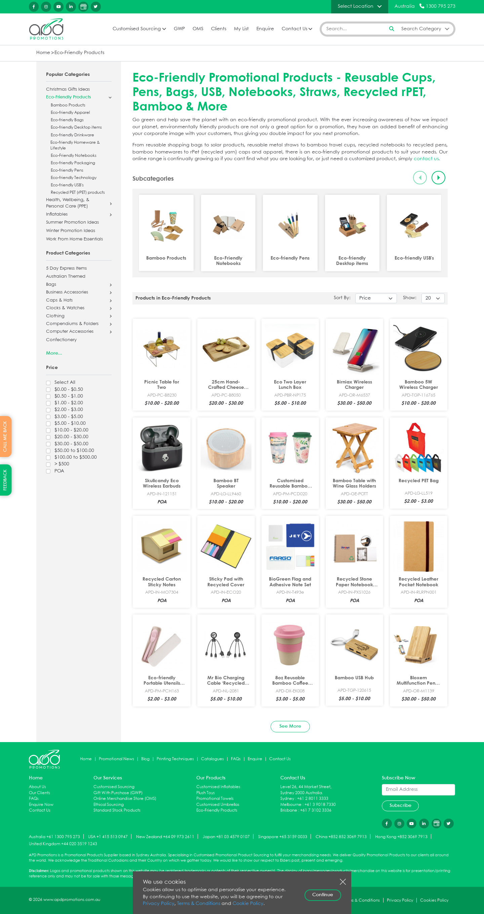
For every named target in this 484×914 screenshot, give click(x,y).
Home (43, 53)
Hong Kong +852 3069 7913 (401, 837)
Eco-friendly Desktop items (76, 127)
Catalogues (212, 759)
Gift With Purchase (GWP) (118, 793)
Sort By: (342, 298)
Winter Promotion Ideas (70, 231)
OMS (198, 29)
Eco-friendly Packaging (73, 163)
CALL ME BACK (5, 436)
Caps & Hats (59, 301)
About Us (37, 787)
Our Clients (39, 793)
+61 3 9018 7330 (320, 805)
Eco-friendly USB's (67, 185)
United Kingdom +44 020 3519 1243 (63, 844)
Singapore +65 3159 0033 (282, 837)
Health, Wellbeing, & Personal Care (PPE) (67, 203)
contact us (426, 159)
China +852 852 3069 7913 (341, 837)
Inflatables (57, 215)
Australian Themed (65, 277)
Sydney (287, 799)
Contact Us (294, 29)
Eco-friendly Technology (73, 178)
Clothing (55, 316)
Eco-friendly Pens (67, 170)
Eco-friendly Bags (67, 120)
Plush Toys (205, 793)
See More (290, 726)
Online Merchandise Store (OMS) (124, 799)
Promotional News (116, 759)
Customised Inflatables (218, 787)
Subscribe (400, 805)
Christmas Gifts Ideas (68, 90)
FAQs (236, 759)
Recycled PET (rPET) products (78, 192)
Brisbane (288, 810)
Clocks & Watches (65, 308)
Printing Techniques (175, 759)
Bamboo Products (68, 105)
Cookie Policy (248, 904)
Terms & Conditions (198, 904)
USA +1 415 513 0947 (108, 837)
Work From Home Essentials (74, 239)
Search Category (421, 29)
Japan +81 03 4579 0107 (226, 837)
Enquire (265, 29)
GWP (179, 29)
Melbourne (290, 805)
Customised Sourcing (137, 29)
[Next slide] (438, 178)
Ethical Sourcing (108, 805)
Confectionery (61, 340)
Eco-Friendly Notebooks (73, 155)
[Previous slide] (420, 178)
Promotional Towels (215, 799)
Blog (145, 759)
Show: (409, 298)
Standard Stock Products (116, 810)
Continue (322, 895)
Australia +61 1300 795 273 (54, 837)
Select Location (355, 6)
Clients (218, 29)
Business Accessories (67, 292)
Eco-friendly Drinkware (72, 135)
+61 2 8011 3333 (312, 799)
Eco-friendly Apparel (70, 113)
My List (241, 29)
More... (54, 353)
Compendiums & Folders (72, 324)
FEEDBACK (5, 480)
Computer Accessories (69, 332)
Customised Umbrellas (217, 805)
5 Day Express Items (66, 269)
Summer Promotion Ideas (72, 223)
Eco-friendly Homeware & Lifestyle (75, 145)
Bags (51, 285)
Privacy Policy (158, 904)
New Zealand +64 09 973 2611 (165, 837)
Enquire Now (41, 805)
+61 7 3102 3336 (315, 810)
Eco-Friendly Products (79, 53)
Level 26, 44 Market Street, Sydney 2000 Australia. (305, 790)
